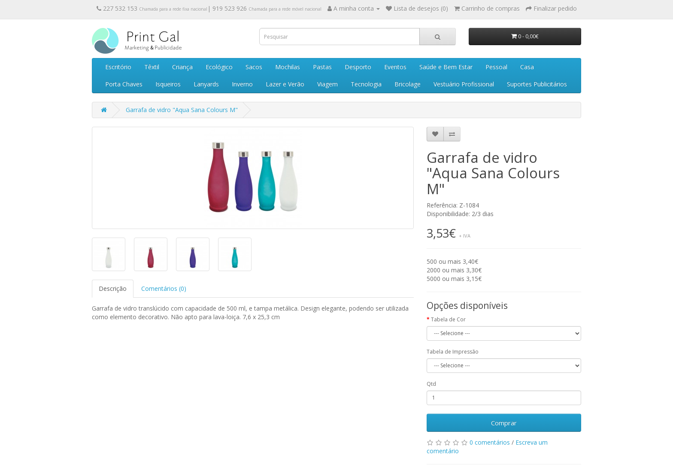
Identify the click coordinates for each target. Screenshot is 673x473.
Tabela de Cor (448, 319)
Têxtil (151, 67)
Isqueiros (168, 84)
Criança (182, 67)
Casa (527, 67)
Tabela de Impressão (453, 351)
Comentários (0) (163, 288)
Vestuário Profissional (464, 84)
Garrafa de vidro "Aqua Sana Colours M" (182, 110)
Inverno (242, 84)
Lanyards (206, 84)
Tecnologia (366, 84)
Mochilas (287, 67)
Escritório (118, 67)
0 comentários (490, 442)
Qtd (431, 384)
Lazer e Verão (285, 84)
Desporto (358, 67)
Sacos (254, 67)
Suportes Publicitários (537, 84)
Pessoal (496, 67)
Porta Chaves (123, 84)
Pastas (322, 67)
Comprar (504, 422)
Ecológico (219, 67)
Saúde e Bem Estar (446, 67)
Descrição (113, 288)
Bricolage (407, 84)
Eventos (395, 67)
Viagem (327, 84)
